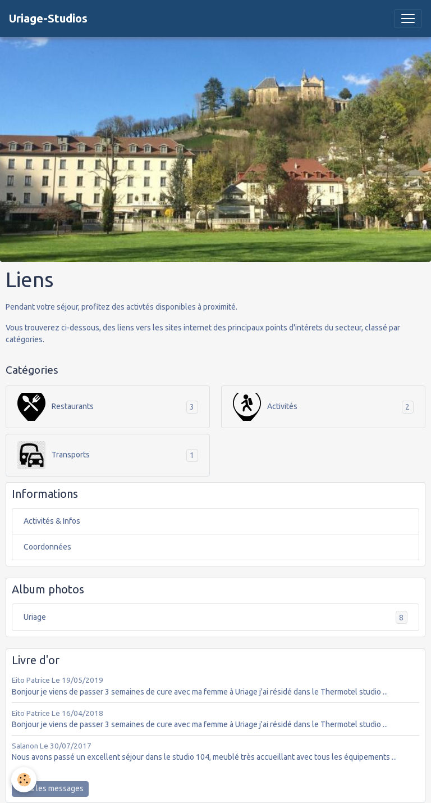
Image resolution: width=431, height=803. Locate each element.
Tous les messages (50, 788)
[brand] (48, 18)
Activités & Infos (52, 520)
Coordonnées (47, 546)
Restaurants (55, 407)
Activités (265, 407)
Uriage (215, 617)
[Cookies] (23, 779)
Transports (53, 455)
